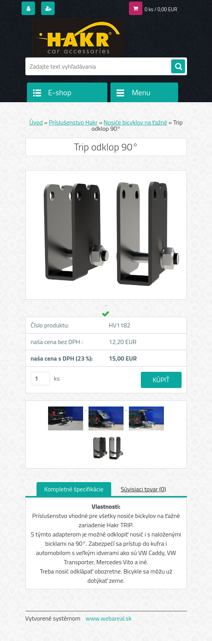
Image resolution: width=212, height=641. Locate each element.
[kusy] (40, 378)
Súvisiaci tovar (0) (143, 489)
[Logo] (78, 37)
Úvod (36, 122)
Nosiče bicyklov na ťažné (135, 122)
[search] (178, 66)
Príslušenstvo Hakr (73, 122)
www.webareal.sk (108, 618)
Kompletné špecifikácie (73, 489)
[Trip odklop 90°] (66, 407)
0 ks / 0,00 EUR (161, 9)
